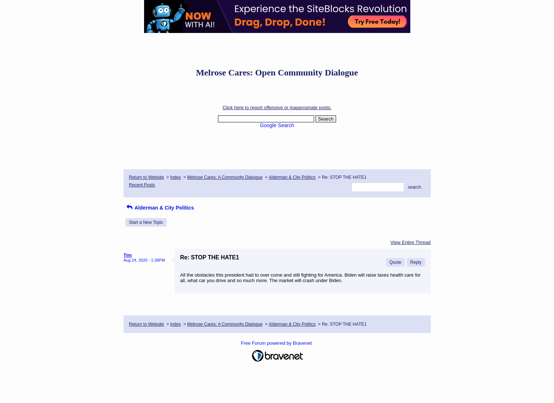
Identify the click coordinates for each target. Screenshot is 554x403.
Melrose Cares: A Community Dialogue (225, 177)
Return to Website (146, 177)
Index (175, 177)
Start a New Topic (146, 222)
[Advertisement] (277, 49)
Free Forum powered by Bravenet (277, 343)
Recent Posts (142, 185)
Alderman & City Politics (292, 177)
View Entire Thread (410, 242)
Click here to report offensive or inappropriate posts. (276, 107)
